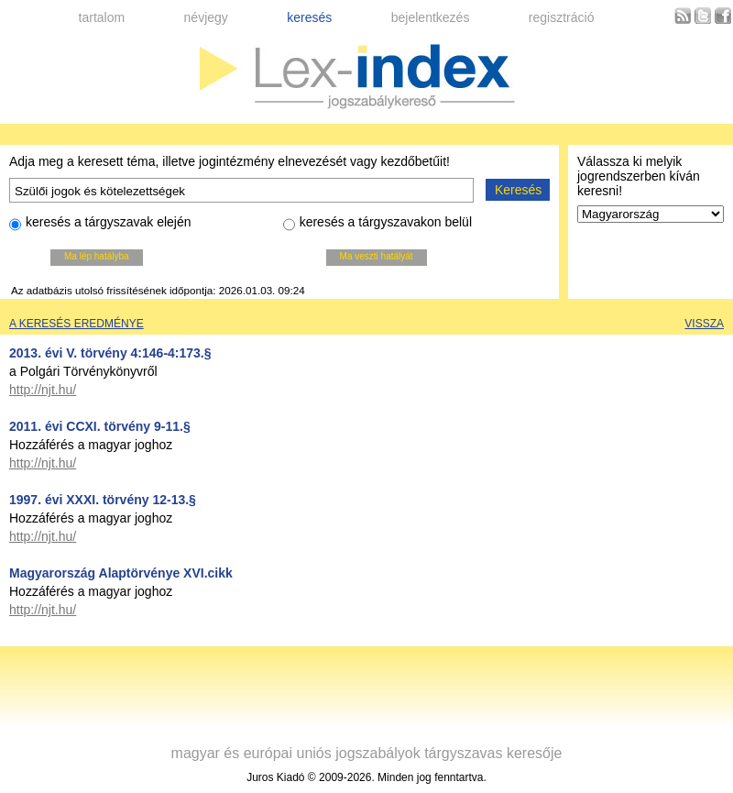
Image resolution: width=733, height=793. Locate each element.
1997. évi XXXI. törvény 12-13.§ (102, 499)
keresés (309, 17)
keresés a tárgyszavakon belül (377, 225)
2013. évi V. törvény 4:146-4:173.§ (110, 353)
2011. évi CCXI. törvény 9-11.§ (100, 426)
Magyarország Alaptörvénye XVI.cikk (121, 573)
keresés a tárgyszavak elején (100, 225)
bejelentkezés (430, 17)
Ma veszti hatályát (376, 256)
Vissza (704, 323)
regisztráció (562, 17)
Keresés (518, 189)
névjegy (206, 17)
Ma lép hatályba (96, 256)
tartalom (102, 17)
